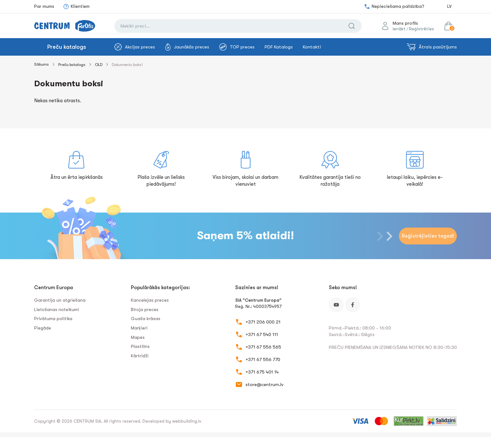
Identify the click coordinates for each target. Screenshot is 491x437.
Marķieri (139, 327)
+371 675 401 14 (262, 372)
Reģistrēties (421, 28)
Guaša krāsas (145, 318)
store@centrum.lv (264, 384)
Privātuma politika (53, 318)
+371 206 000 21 (263, 322)
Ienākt (399, 28)
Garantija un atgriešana (59, 300)
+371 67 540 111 (262, 334)
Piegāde (42, 327)
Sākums (41, 64)
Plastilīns (140, 346)
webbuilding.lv (186, 421)
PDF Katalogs (279, 47)
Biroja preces (144, 309)
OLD (98, 64)
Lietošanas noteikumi (56, 309)
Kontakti (312, 47)
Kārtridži (139, 355)
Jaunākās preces (187, 47)
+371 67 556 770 (263, 359)
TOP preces (237, 47)
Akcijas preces (134, 47)
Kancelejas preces (150, 300)
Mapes (138, 337)
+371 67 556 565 (263, 347)
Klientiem (76, 6)
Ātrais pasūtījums (432, 46)
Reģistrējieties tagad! (428, 236)
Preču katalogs (66, 47)
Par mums (44, 6)
